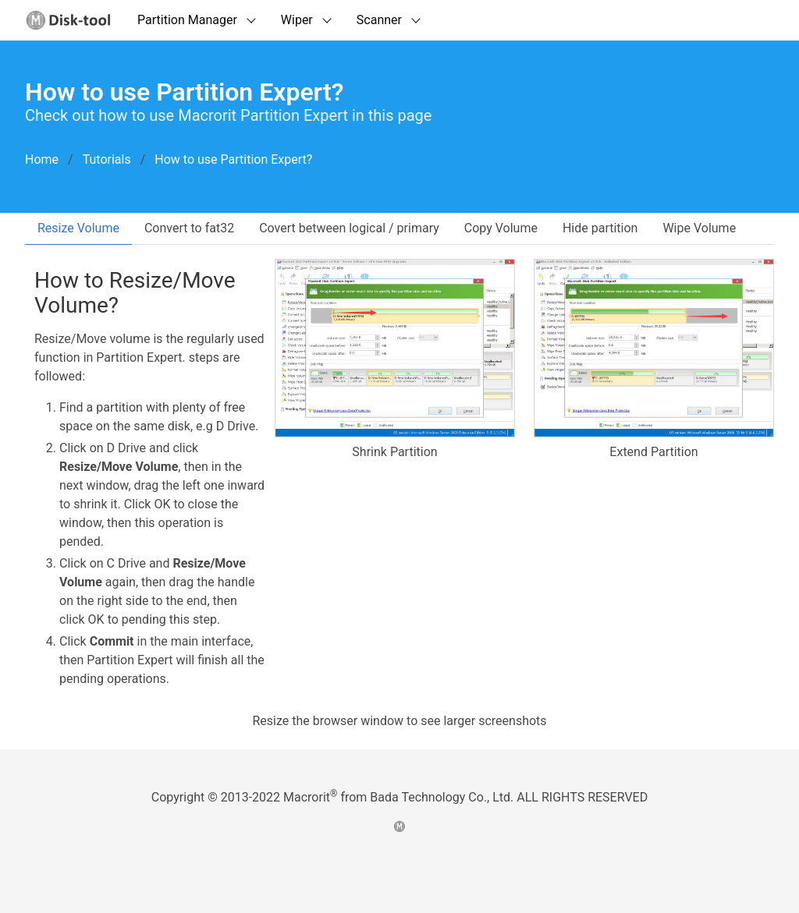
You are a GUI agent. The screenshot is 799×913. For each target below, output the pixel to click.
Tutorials (107, 159)
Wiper (297, 19)
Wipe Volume (699, 228)
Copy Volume (501, 228)
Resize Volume (78, 228)
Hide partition (600, 228)
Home (42, 159)
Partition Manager (187, 19)
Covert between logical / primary (349, 228)
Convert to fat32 (189, 228)
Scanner (379, 19)
